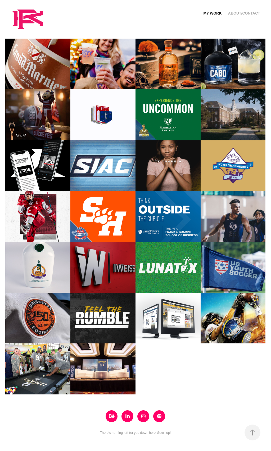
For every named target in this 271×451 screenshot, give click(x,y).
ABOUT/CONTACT (244, 13)
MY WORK (212, 13)
